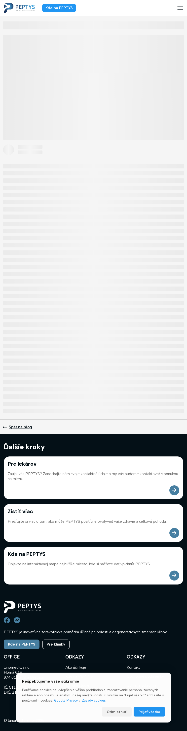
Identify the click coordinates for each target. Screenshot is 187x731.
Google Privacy (66, 713)
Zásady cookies (94, 713)
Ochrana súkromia (141, 685)
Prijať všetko (149, 725)
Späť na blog (17, 427)
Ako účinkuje (75, 667)
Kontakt (133, 667)
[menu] (180, 8)
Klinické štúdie (77, 685)
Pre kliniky (56, 644)
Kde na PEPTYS (59, 7)
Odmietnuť (116, 725)
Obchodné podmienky (145, 676)
